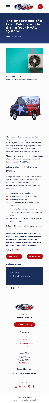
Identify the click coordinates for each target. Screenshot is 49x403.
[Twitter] (24, 386)
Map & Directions (25, 363)
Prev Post (14, 256)
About (24, 340)
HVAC (17, 250)
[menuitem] (15, 400)
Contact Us (24, 325)
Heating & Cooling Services (24, 343)
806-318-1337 (24, 317)
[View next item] (17, 288)
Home (24, 336)
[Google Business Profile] (16, 386)
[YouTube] (20, 386)
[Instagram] (29, 386)
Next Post (34, 256)
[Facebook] (33, 386)
